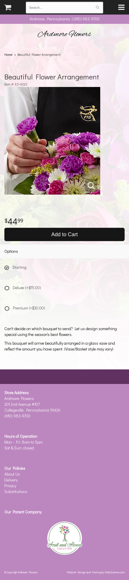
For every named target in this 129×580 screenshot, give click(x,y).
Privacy (10, 485)
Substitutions (15, 491)
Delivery (11, 480)
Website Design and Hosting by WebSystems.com (96, 572)
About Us (12, 474)
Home (8, 54)
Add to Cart (64, 234)
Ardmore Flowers (64, 34)
